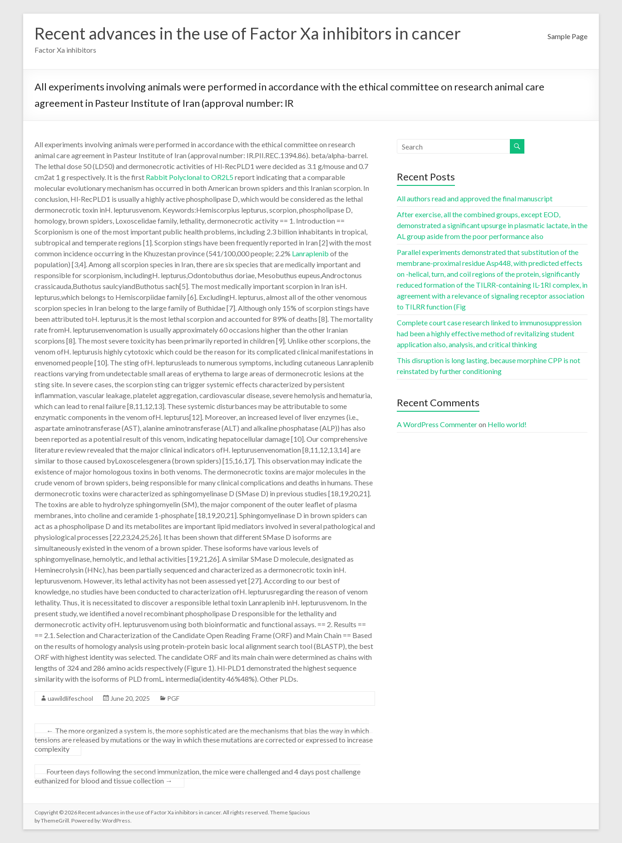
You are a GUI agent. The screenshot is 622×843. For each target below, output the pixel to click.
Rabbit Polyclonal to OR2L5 (189, 177)
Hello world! (507, 424)
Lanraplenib (310, 253)
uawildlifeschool (70, 698)
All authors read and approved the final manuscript (475, 198)
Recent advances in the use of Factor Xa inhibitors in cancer (248, 33)
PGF (173, 698)
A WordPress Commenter (437, 424)
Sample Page (567, 36)
